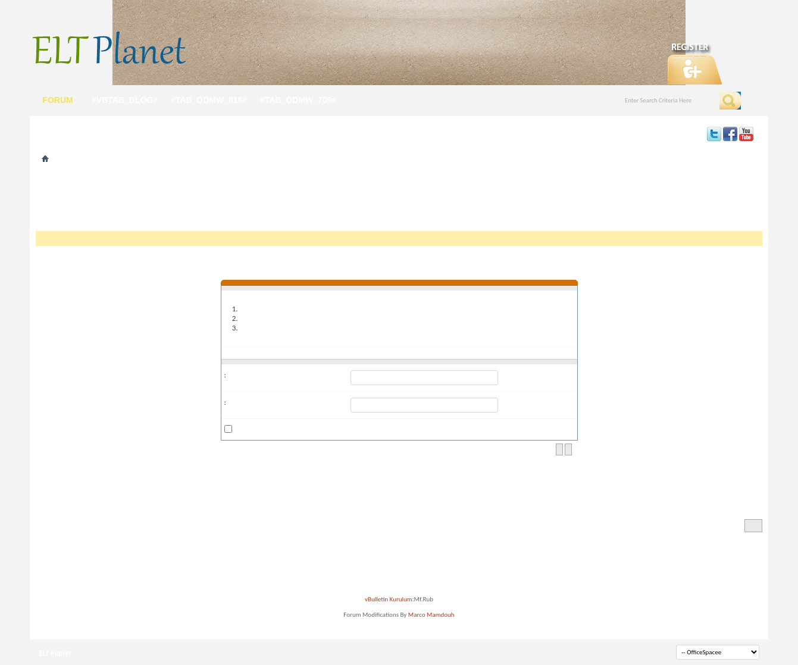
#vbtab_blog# (125, 100)
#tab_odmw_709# (298, 100)
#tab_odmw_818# (209, 100)
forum (57, 100)
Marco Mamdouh (431, 615)
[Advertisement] (399, 201)
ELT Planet (55, 653)
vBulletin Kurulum (388, 599)
